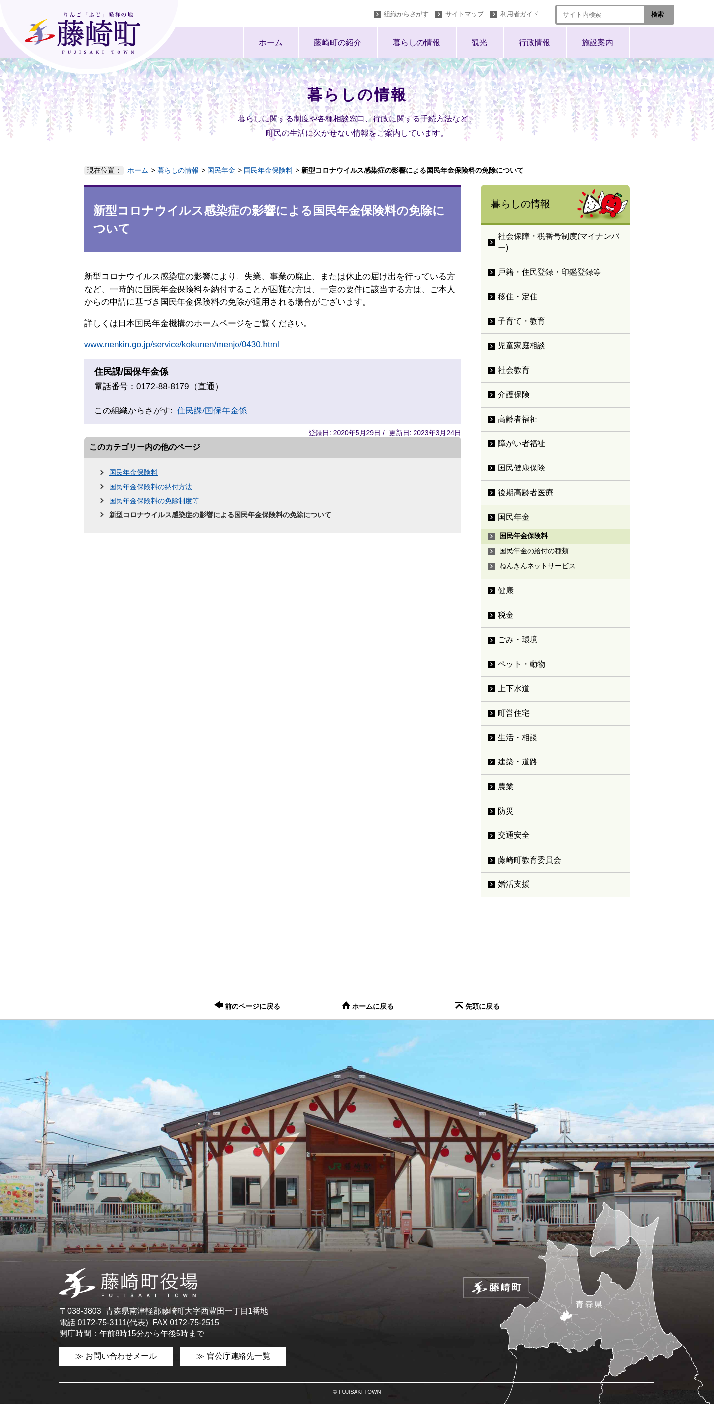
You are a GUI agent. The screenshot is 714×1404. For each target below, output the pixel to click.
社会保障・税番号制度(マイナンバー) (558, 241)
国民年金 (221, 170)
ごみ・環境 (517, 639)
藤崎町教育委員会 (529, 860)
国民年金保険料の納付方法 (150, 487)
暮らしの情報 (416, 42)
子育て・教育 (521, 321)
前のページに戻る (247, 1005)
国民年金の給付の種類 (534, 551)
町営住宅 (514, 713)
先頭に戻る (477, 1006)
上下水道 (514, 688)
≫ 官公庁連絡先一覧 (233, 1356)
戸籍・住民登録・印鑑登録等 (549, 272)
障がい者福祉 (521, 443)
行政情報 (534, 42)
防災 (506, 811)
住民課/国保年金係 (212, 410)
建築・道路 (517, 762)
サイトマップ (464, 14)
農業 (506, 786)
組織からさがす (406, 14)
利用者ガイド (519, 14)
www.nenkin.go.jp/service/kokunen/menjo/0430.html (181, 344)
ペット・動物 (521, 664)
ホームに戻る (368, 1005)
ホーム (271, 42)
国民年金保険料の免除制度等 (154, 501)
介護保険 (514, 394)
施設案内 (597, 42)
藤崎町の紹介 (337, 42)
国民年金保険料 (268, 170)
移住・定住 (517, 296)
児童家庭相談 (521, 345)
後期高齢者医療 (525, 492)
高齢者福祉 (517, 419)
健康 (506, 590)
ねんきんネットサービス (537, 566)
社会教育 (514, 370)
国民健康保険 (521, 468)
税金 (506, 615)
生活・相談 (517, 737)
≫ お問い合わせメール (116, 1356)
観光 (479, 42)
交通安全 (514, 835)
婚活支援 (514, 884)
